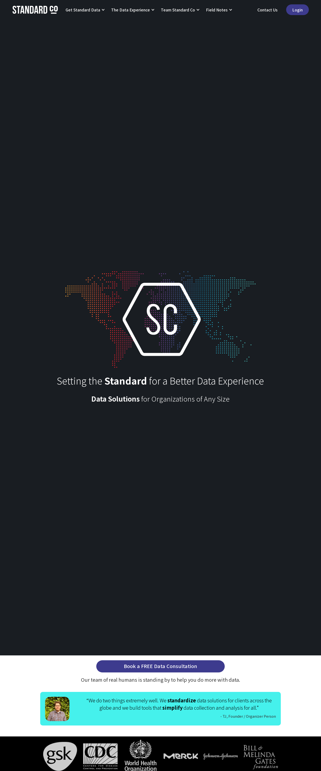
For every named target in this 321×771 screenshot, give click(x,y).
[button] (83, 9)
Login (297, 10)
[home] (35, 9)
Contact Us (267, 10)
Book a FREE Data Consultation (160, 666)
